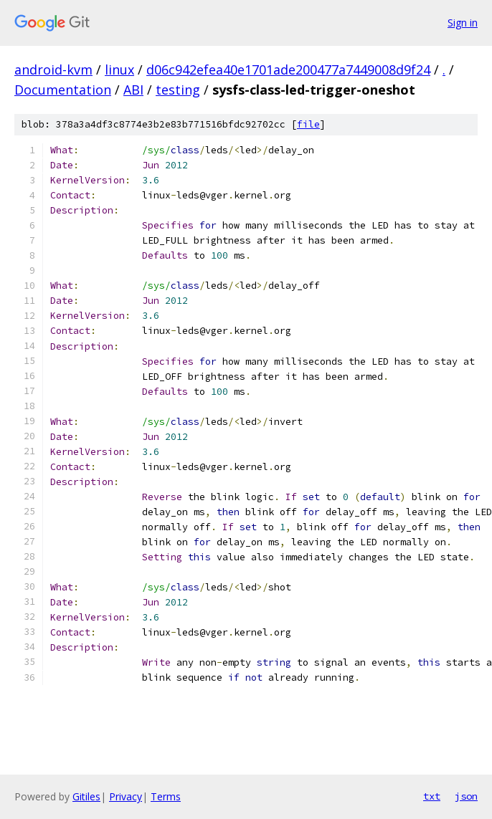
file (308, 124)
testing (178, 89)
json (466, 796)
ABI (133, 89)
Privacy (125, 796)
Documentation (62, 89)
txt (431, 796)
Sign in (463, 22)
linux (119, 69)
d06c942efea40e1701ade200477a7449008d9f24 (288, 69)
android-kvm (53, 69)
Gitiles (86, 796)
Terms (166, 796)
